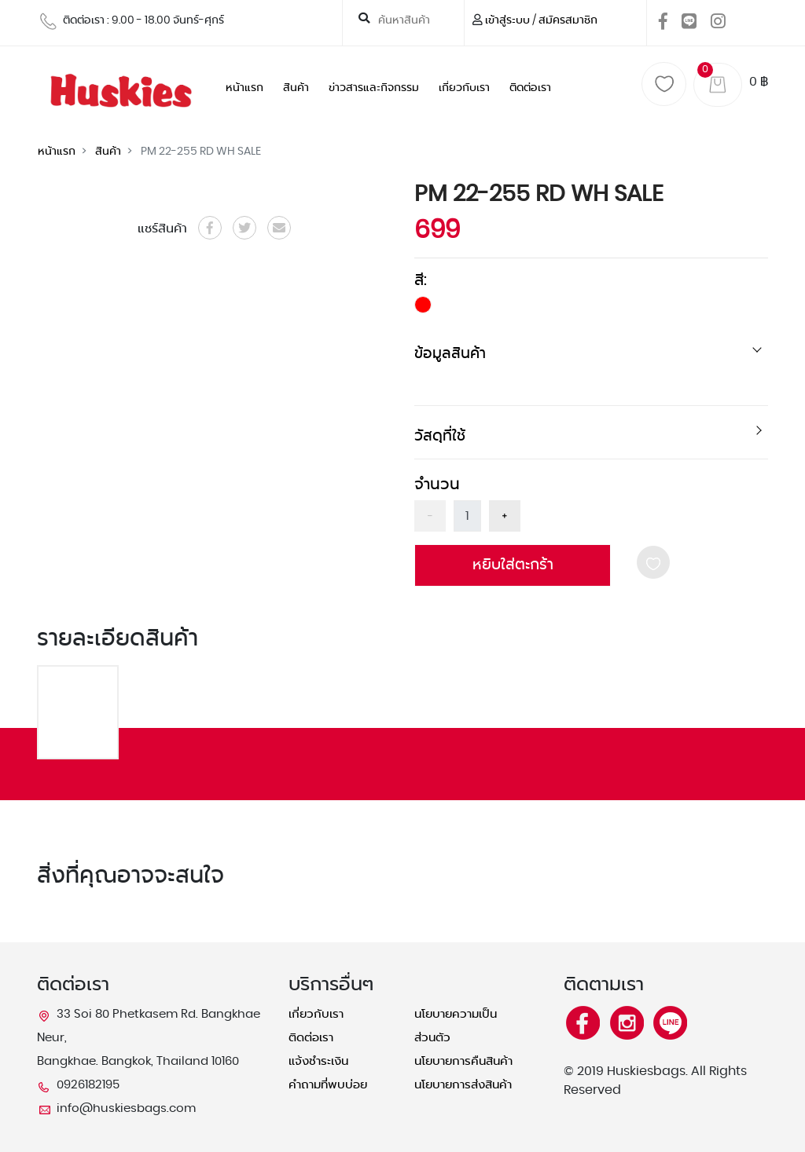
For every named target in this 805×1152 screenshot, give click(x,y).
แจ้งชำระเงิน (318, 1061)
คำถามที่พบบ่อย (328, 1085)
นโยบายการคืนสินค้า (463, 1061)
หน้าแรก (244, 87)
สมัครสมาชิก (568, 20)
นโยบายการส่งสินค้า (463, 1085)
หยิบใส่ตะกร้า (512, 565)
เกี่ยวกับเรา (464, 87)
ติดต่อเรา (530, 87)
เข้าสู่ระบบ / (510, 20)
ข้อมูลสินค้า (450, 353)
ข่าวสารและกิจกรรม (374, 87)
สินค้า (296, 87)
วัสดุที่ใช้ (439, 436)
